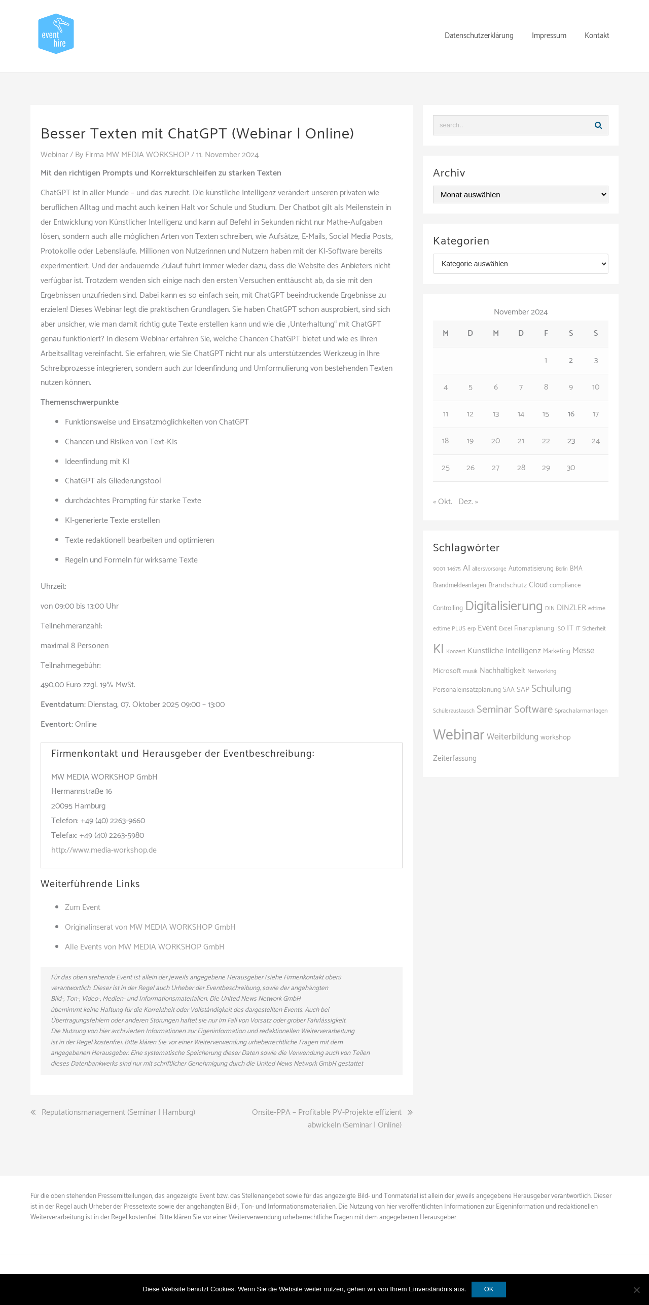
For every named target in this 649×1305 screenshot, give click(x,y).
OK (489, 1289)
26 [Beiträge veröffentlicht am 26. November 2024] (470, 468)
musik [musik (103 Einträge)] (470, 671)
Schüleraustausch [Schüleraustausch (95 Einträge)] (454, 711)
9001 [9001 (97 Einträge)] (439, 569)
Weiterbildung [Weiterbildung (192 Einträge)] (512, 737)
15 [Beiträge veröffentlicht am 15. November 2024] (546, 414)
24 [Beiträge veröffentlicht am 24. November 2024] (596, 441)
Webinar (54, 155)
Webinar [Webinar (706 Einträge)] (459, 735)
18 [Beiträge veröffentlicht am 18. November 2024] (445, 441)
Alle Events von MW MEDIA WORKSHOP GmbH (145, 947)
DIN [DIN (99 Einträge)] (550, 608)
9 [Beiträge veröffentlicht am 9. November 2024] (571, 387)
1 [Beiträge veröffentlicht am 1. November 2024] (546, 360)
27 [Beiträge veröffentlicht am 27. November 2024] (495, 468)
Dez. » (468, 502)
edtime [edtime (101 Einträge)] (596, 608)
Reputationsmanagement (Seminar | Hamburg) (118, 1112)
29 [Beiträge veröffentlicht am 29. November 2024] (546, 468)
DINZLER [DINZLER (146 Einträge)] (571, 608)
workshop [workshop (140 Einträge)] (555, 737)
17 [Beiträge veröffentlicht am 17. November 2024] (596, 414)
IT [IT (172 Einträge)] (570, 628)
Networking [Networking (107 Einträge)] (541, 671)
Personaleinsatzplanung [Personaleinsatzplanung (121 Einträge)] (467, 689)
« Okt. (442, 502)
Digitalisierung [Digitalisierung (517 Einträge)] (504, 606)
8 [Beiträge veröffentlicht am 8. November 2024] (546, 387)
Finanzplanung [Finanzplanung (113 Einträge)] (534, 628)
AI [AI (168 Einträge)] (466, 568)
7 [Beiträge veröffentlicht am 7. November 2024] (521, 387)
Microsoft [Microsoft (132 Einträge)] (447, 671)
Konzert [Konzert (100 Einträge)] (455, 651)
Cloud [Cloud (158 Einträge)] (538, 585)
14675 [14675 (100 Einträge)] (454, 569)
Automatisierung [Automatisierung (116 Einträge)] (531, 568)
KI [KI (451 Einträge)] (438, 649)
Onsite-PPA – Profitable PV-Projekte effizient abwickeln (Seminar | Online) (327, 1119)
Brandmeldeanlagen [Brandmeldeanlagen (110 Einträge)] (459, 585)
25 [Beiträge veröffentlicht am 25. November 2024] (446, 468)
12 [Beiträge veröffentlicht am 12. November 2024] (470, 414)
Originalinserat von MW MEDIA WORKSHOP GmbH (150, 927)
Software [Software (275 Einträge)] (533, 709)
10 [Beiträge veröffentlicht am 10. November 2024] (595, 387)
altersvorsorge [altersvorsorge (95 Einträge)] (489, 569)
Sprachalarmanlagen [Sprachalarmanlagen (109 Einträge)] (581, 711)
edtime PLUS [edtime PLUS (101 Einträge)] (449, 628)
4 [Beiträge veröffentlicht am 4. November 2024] (446, 387)
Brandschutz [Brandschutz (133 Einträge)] (507, 585)
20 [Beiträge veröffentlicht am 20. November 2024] (495, 441)
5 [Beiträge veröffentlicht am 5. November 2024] (470, 387)
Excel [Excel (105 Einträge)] (505, 629)
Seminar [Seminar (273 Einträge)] (494, 709)
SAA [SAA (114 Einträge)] (509, 690)
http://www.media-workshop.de (104, 850)
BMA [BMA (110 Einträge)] (576, 568)
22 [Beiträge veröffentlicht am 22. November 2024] (546, 441)
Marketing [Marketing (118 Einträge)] (556, 651)
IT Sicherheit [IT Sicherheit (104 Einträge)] (590, 628)
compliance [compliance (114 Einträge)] (565, 585)
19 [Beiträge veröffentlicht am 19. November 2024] (470, 441)
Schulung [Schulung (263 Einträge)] (551, 689)
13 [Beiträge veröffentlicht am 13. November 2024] (496, 414)
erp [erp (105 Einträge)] (471, 629)
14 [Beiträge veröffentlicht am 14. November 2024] (521, 414)
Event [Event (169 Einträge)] (487, 628)
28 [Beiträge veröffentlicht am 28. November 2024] (521, 468)
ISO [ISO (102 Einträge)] (560, 628)
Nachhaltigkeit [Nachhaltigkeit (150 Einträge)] (502, 670)
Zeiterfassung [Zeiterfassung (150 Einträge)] (455, 758)
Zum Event (82, 907)
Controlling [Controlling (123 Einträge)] (448, 608)
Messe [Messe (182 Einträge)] (583, 651)
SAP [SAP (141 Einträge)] (523, 690)
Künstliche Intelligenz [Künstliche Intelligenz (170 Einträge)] (504, 651)
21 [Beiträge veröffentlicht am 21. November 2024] (521, 441)
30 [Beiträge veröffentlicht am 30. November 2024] (571, 468)
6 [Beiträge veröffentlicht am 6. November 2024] (496, 387)
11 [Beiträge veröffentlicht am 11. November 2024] (445, 414)
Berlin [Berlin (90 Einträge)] (562, 569)
